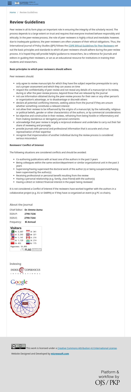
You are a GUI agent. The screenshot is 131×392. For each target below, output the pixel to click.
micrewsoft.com (60, 353)
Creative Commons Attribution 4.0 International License (87, 348)
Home (13, 12)
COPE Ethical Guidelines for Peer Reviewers (91, 45)
